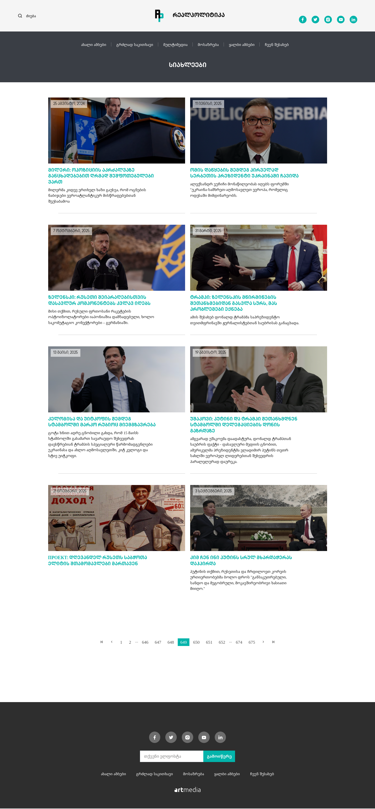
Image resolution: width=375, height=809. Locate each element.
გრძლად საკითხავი (134, 44)
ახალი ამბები (93, 44)
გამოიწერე (219, 757)
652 (222, 642)
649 (183, 642)
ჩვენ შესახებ (277, 44)
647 (158, 642)
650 (196, 642)
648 (171, 642)
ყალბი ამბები (242, 44)
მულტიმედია (175, 44)
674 (239, 642)
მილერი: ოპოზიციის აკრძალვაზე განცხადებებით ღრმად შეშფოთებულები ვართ (101, 176)
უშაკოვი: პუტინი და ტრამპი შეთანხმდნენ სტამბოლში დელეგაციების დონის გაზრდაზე (243, 425)
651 (209, 642)
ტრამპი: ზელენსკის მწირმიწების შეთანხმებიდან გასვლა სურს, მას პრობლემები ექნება (233, 304)
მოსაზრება (208, 44)
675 (251, 642)
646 (145, 642)
